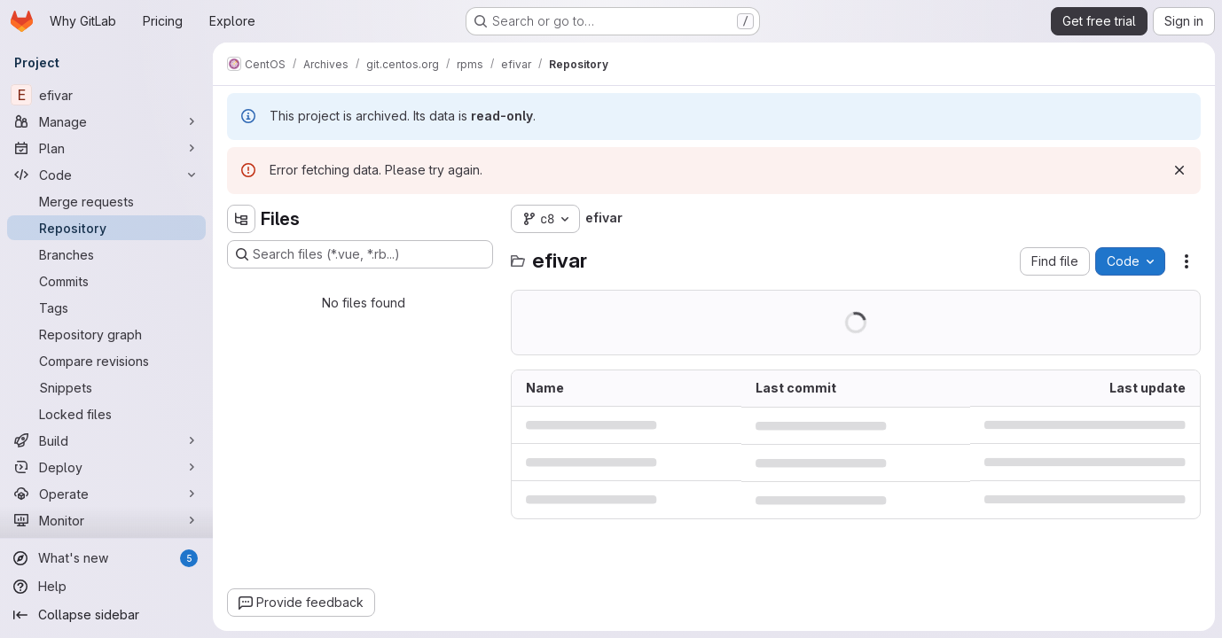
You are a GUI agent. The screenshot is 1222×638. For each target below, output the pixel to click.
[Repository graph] (106, 334)
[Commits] (106, 280)
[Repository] (106, 227)
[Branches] (106, 254)
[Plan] (106, 148)
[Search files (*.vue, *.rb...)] (360, 254)
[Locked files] (106, 413)
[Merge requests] (106, 201)
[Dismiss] (1179, 170)
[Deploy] (106, 467)
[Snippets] (106, 387)
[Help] (106, 586)
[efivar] (106, 94)
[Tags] (106, 307)
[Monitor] (106, 520)
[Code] (106, 174)
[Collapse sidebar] (106, 615)
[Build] (106, 440)
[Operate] (106, 493)
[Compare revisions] (106, 360)
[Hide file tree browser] (241, 219)
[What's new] (106, 558)
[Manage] (106, 121)
